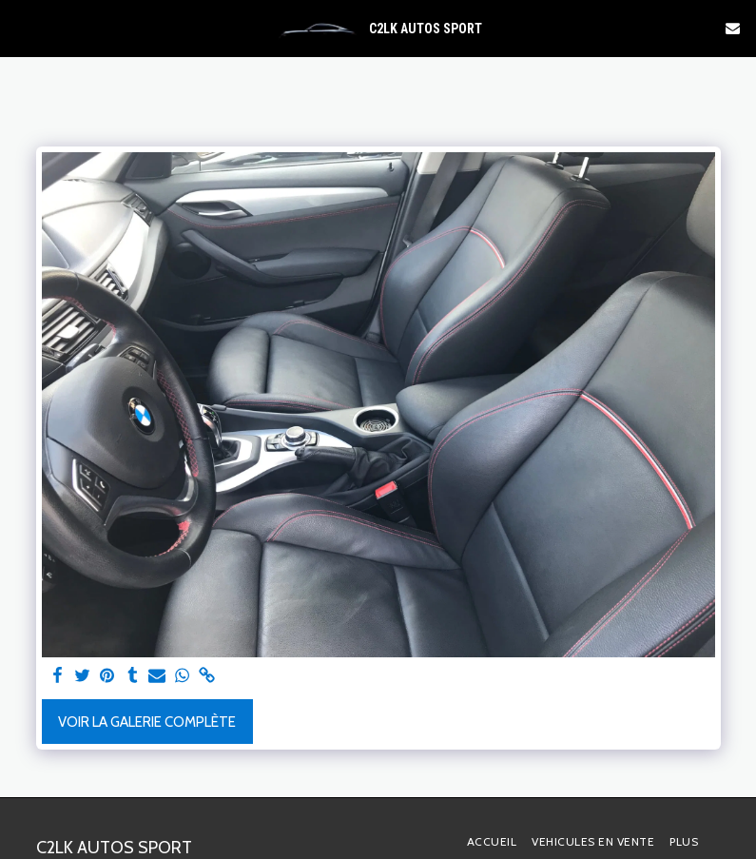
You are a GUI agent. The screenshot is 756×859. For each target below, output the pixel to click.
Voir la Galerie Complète (147, 722)
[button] (21, 28)
